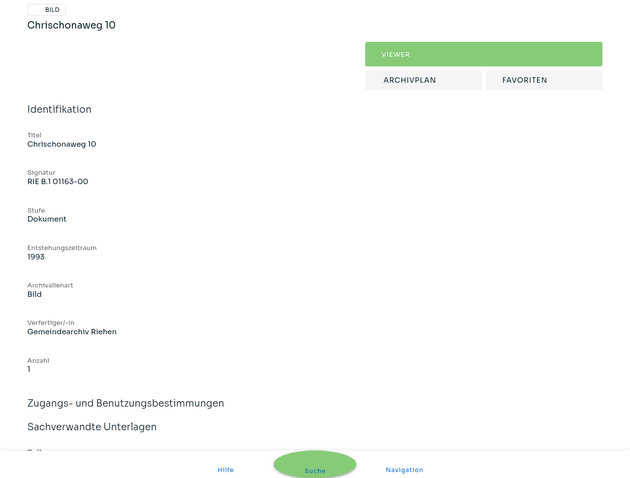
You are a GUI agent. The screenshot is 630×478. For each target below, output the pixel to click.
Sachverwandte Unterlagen (315, 427)
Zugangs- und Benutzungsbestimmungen (315, 404)
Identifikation (315, 110)
